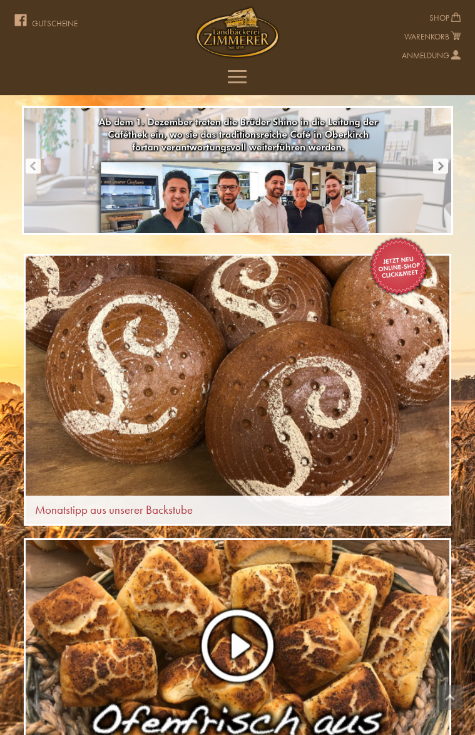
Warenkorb (426, 36)
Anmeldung (425, 55)
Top (449, 697)
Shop (439, 18)
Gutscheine (55, 23)
